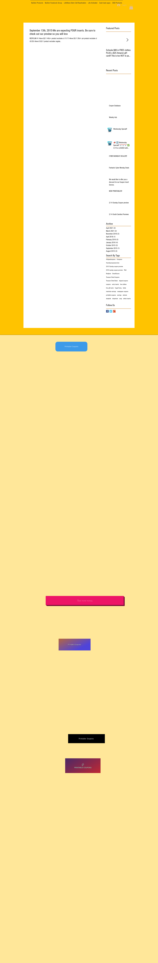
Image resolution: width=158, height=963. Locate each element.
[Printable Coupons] (71, 346)
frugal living (118, 288)
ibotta (124, 288)
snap (120, 299)
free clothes (123, 284)
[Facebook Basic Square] (107, 311)
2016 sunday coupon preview (114, 270)
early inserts (115, 284)
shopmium (115, 299)
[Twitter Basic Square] (110, 311)
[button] (131, 7)
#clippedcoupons (110, 259)
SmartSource (115, 274)
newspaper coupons (122, 291)
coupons (108, 284)
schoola (125, 295)
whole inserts (127, 299)
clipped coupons (123, 281)
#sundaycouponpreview (112, 263)
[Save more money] (85, 600)
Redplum (108, 274)
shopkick (108, 299)
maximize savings (111, 291)
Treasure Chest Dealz (112, 281)
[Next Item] (127, 40)
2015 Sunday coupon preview (114, 266)
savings (119, 295)
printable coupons (111, 295)
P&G (125, 270)
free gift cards (110, 288)
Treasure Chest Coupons (112, 277)
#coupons (119, 259)
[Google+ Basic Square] (114, 311)
